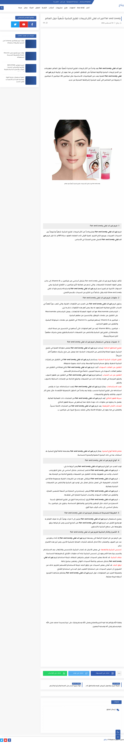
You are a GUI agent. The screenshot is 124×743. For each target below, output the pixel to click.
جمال (26, 8)
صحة (20, 8)
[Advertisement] (82, 48)
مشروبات (59, 8)
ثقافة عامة (81, 8)
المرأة (31, 8)
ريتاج (121, 5)
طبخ (66, 8)
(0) (45, 23)
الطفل (37, 8)
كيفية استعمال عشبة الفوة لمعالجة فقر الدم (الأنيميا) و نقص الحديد (15, 80)
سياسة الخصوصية (72, 2)
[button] (103, 673)
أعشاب (51, 8)
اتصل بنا (56, 2)
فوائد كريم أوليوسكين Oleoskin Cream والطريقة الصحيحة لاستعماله (14, 55)
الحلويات (72, 8)
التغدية (44, 8)
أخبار (87, 8)
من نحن (62, 2)
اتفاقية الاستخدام (85, 2)
